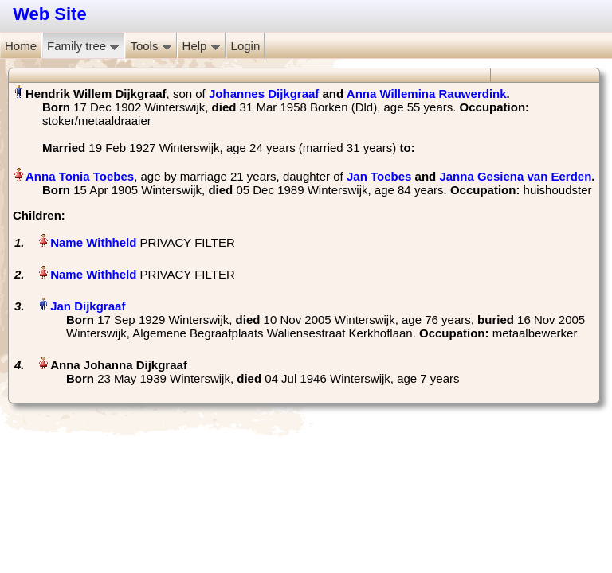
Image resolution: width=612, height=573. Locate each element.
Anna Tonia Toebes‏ (80, 176)
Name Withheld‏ (93, 242)
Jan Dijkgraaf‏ (87, 306)
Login (246, 46)
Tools (150, 46)
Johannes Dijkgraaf (264, 93)
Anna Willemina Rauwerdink (427, 93)
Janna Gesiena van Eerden (515, 176)
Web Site (50, 14)
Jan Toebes (379, 176)
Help (201, 46)
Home (21, 46)
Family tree (83, 46)
